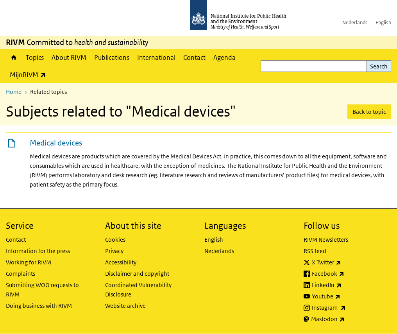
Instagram (349, 307)
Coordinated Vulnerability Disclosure (138, 289)
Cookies (115, 239)
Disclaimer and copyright (137, 273)
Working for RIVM (28, 262)
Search (379, 66)
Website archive (125, 305)
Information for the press (38, 251)
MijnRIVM (30, 74)
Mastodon (348, 319)
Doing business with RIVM (39, 305)
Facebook (348, 273)
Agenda (224, 57)
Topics (35, 57)
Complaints (20, 273)
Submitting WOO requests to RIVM (42, 289)
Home (14, 57)
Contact (194, 57)
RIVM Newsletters (326, 239)
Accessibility (120, 262)
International (156, 57)
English (383, 22)
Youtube (346, 296)
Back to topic (369, 111)
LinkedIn (347, 285)
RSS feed (315, 251)
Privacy (114, 251)
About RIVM (69, 57)
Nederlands (355, 22)
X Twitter (347, 262)
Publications (111, 57)
